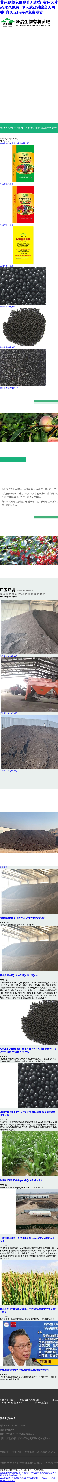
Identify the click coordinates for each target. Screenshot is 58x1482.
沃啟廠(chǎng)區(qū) (8, 656)
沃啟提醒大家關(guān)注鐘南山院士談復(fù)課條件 (24, 1369)
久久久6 (22, 1478)
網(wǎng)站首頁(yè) (29, 1400)
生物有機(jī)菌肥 (6, 143)
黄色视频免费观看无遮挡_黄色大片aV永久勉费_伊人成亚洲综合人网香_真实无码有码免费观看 (29, 7)
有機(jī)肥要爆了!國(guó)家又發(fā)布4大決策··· (22, 917)
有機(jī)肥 (30, 128)
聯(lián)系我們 (41, 1402)
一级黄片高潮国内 (7, 1481)
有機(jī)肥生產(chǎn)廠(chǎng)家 (40, 1452)
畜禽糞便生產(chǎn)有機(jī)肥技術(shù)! (19, 975)
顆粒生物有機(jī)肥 (21, 143)
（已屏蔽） (52, 1478)
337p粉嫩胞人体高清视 (9, 1478)
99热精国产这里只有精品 (37, 1478)
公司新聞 (3, 867)
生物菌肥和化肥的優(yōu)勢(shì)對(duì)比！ (21, 1180)
